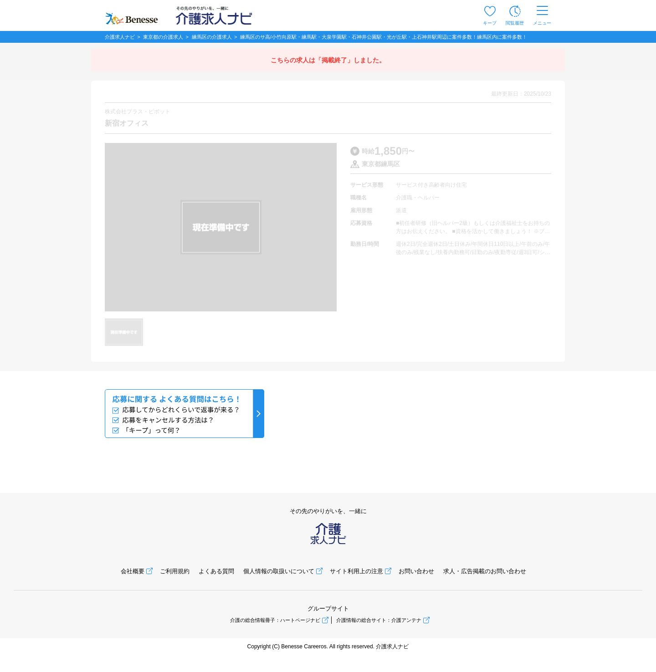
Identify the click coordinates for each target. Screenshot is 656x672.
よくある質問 (216, 571)
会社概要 (132, 571)
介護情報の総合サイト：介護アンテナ (378, 620)
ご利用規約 (175, 571)
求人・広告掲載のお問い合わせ (484, 571)
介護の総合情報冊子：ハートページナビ (275, 620)
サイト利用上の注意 (356, 571)
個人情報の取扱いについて (278, 571)
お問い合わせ (416, 571)
